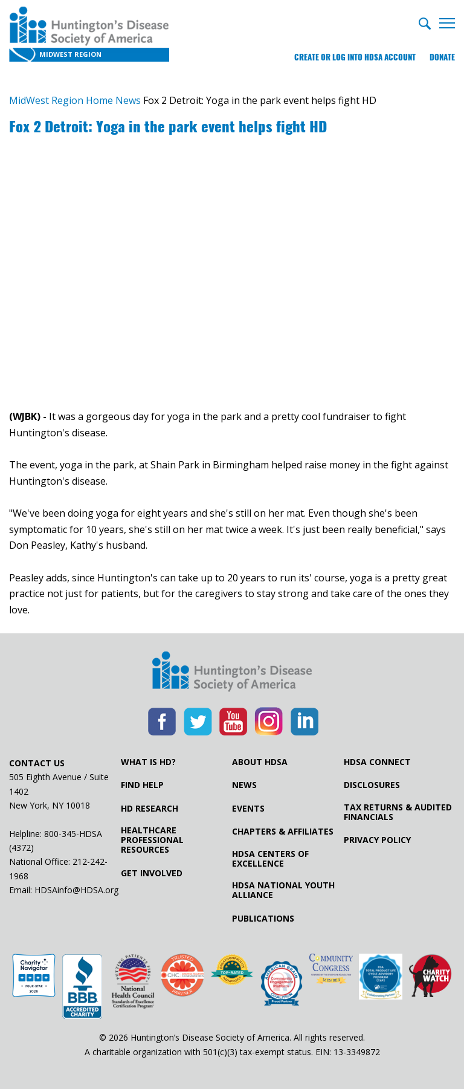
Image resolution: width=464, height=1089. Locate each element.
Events (248, 808)
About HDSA (260, 762)
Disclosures (372, 785)
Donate (442, 57)
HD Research (149, 808)
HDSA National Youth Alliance (283, 890)
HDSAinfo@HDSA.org (76, 890)
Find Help (142, 785)
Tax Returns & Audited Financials (398, 812)
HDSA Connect (377, 762)
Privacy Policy (377, 840)
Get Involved (151, 873)
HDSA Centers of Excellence (270, 858)
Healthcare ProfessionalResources (152, 840)
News (244, 785)
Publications (263, 918)
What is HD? (148, 762)
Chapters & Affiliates (283, 831)
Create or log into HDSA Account (355, 57)
